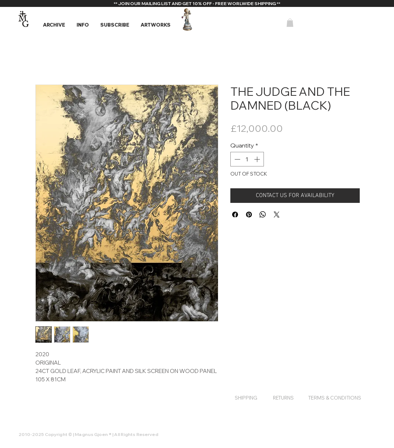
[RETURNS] (284, 397)
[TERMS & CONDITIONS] (334, 397)
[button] (54, 24)
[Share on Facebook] (235, 214)
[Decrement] (236, 159)
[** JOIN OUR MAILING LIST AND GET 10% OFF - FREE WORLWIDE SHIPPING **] (197, 3)
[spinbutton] (247, 159)
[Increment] (258, 159)
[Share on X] (276, 214)
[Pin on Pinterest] (249, 214)
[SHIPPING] (246, 397)
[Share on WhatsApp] (262, 214)
